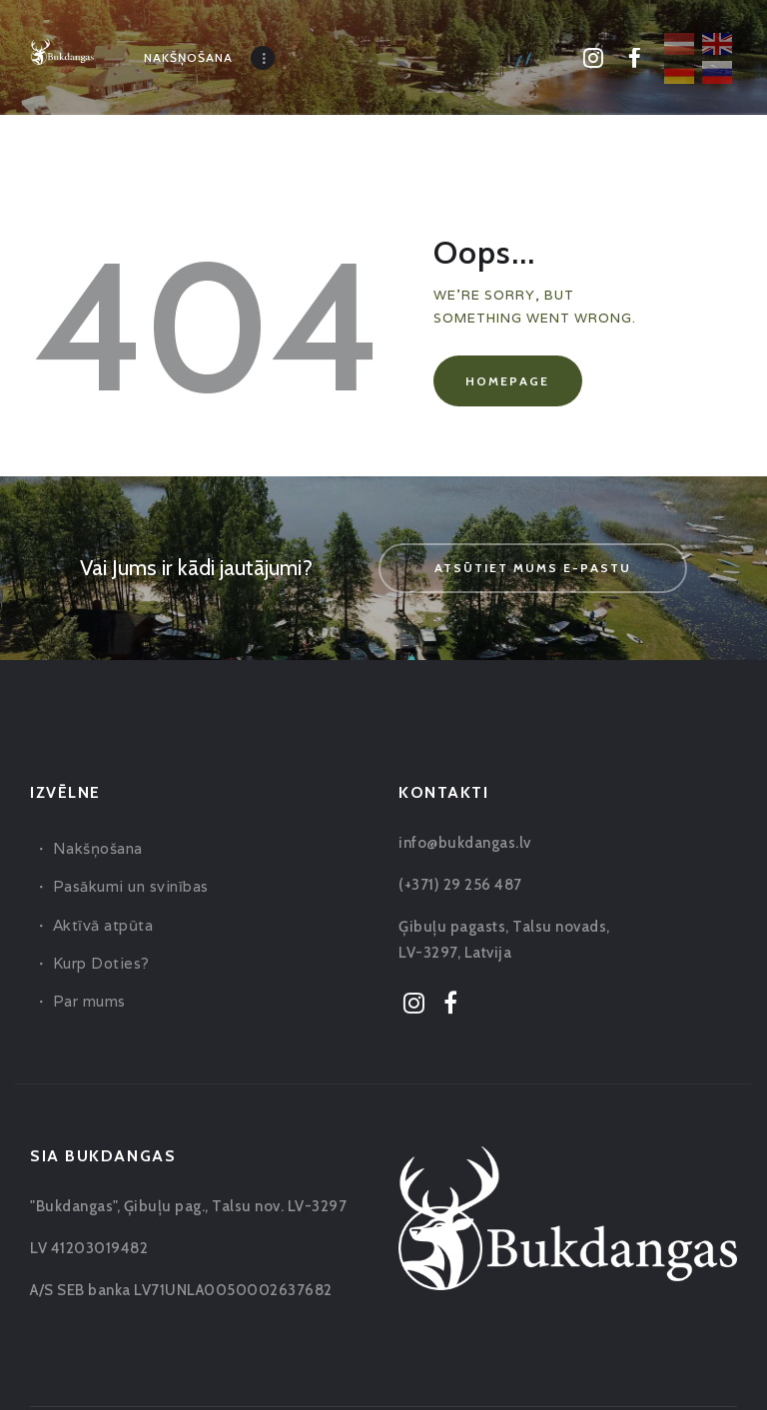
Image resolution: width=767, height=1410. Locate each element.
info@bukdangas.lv (464, 843)
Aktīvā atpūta (103, 925)
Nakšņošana (98, 848)
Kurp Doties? (101, 963)
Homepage (507, 380)
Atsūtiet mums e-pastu (532, 567)
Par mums (89, 1001)
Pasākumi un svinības (131, 886)
